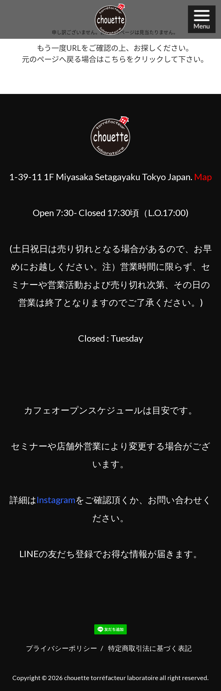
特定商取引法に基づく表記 (150, 648)
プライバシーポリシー (61, 648)
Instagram (55, 499)
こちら (115, 59)
